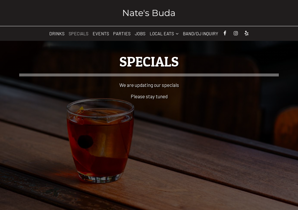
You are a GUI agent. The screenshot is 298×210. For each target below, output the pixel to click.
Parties (122, 33)
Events (101, 33)
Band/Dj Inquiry (200, 33)
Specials (78, 33)
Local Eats (164, 33)
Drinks (57, 33)
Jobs (140, 33)
